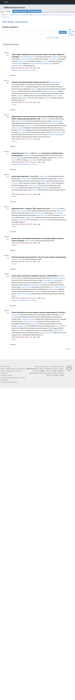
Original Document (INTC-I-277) (21, 70)
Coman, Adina (22, 220)
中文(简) (55, 375)
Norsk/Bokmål (33, 373)
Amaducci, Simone (21, 211)
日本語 (53, 371)
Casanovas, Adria (29, 125)
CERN (6, 2)
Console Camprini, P (26, 179)
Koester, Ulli (38, 291)
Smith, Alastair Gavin (27, 59)
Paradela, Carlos (48, 63)
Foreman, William (57, 132)
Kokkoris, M (15, 91)
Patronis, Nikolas (22, 61)
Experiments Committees (39, 14)
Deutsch (42, 369)
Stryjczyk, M (56, 96)
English (55, 369)
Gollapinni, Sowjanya (54, 134)
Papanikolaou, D (32, 190)
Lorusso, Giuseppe (17, 158)
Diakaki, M (34, 89)
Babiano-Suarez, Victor (29, 321)
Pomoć (25, 11)
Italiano (48, 371)
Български (30, 369)
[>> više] (67, 349)
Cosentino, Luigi (43, 220)
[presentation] (27, 153)
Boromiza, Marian (43, 215)
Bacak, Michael (20, 121)
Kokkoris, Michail (53, 289)
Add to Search (51, 38)
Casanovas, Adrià (58, 330)
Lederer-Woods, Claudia (24, 294)
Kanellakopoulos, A (55, 82)
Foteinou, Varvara (26, 287)
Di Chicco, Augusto (17, 128)
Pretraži (7, 11)
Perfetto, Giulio (28, 155)
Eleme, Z (43, 181)
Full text (33, 70)
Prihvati (16, 11)
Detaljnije (13, 75)
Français (35, 371)
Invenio (10, 375)
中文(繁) (61, 375)
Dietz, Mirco (21, 130)
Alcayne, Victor (45, 119)
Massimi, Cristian (30, 241)
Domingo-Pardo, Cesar (35, 285)
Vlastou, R (38, 93)
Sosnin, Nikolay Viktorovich (28, 57)
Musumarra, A (46, 188)
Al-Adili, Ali (45, 61)
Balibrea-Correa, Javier (58, 278)
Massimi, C (49, 183)
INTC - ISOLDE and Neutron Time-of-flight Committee (58, 14)
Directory (69, 3)
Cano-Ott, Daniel (53, 123)
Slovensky (60, 373)
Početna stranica (5, 14)
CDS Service (9, 378)
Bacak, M (25, 98)
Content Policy (10, 371)
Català (37, 369)
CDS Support (4, 380)
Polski (41, 373)
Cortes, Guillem (20, 330)
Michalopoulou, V (52, 91)
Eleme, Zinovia (53, 59)
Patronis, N (47, 98)
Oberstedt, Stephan (17, 63)
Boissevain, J (55, 121)
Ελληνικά (49, 369)
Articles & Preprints (14, 14)
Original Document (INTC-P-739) (21, 164)
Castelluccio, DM (44, 176)
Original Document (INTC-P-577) (21, 300)
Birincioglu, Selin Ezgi (49, 280)
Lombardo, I (15, 183)
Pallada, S (23, 87)
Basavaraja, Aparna (22, 326)
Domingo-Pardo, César (46, 333)
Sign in (63, 3)
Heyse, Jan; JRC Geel (35, 63)
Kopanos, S (20, 96)
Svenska (48, 375)
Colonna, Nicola (33, 160)
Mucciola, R (15, 188)
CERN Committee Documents (26, 14)
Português (47, 373)
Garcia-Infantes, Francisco (58, 287)
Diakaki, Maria (46, 282)
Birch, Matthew (58, 213)
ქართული (60, 371)
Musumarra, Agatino (17, 66)
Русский (53, 373)
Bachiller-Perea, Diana (37, 213)
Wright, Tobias (56, 57)
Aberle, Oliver (16, 315)
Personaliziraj (35, 11)
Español (61, 369)
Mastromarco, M (33, 185)
